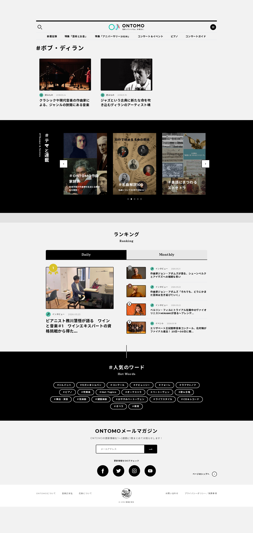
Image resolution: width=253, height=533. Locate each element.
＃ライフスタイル (162, 399)
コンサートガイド (196, 36)
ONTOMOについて (46, 493)
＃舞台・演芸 (61, 399)
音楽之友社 (67, 493)
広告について (85, 493)
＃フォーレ (165, 385)
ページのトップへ (201, 474)
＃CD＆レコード (190, 399)
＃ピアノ (67, 392)
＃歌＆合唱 (184, 392)
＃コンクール (117, 385)
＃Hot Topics (107, 392)
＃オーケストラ (133, 392)
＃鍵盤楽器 (101, 399)
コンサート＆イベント (150, 36)
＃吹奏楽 (86, 392)
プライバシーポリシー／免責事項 (201, 493)
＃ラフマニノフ (187, 385)
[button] (128, 199)
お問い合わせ (172, 493)
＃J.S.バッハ (64, 385)
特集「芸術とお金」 (76, 36)
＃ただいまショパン (90, 385)
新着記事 (52, 36)
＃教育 (135, 406)
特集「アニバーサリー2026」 (112, 36)
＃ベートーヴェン (159, 392)
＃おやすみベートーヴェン (130, 399)
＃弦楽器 (81, 399)
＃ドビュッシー (141, 385)
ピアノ (174, 36)
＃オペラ (118, 406)
